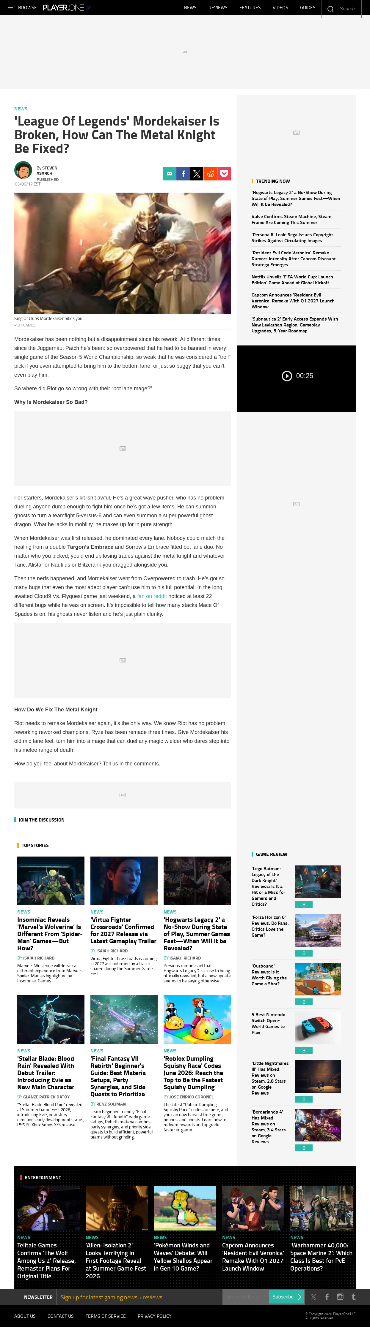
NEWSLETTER (38, 1299)
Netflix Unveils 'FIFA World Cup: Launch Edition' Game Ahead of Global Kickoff (292, 282)
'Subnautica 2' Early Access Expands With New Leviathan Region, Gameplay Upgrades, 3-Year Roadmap (295, 327)
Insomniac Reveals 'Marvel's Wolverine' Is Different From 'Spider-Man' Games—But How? (50, 936)
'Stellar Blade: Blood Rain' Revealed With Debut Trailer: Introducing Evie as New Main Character (45, 1075)
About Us (25, 1320)
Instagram (340, 1299)
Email (169, 176)
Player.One (87, 8)
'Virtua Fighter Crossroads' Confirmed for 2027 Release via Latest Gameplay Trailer (123, 932)
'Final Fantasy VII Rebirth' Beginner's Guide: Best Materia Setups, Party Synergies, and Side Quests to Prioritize (118, 1078)
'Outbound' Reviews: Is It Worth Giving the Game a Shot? (270, 987)
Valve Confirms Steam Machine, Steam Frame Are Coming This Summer (291, 222)
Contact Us (61, 1320)
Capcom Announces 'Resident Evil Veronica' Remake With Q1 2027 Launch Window (293, 303)
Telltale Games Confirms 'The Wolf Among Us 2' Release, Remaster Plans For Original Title (46, 1263)
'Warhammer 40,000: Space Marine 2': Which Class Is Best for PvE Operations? (321, 1259)
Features (250, 9)
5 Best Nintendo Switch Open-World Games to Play (270, 1035)
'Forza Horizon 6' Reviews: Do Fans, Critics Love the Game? (270, 938)
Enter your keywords (330, 9)
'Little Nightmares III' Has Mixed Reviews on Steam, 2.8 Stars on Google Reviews (270, 1084)
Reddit (210, 176)
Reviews (218, 9)
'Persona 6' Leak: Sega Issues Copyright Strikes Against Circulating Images (292, 240)
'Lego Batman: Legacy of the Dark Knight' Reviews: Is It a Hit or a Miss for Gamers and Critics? (270, 889)
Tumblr (353, 1299)
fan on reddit (152, 599)
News (190, 9)
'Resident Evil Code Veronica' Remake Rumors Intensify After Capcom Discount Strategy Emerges (294, 261)
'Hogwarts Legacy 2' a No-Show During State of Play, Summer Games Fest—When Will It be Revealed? (296, 201)
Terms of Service (106, 1320)
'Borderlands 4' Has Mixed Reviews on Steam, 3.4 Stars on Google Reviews (270, 1133)
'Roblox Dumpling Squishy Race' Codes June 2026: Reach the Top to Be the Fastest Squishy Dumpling (193, 1075)
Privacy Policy (155, 1320)
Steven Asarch (47, 173)
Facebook (183, 176)
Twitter (196, 176)
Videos (280, 9)
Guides (308, 9)
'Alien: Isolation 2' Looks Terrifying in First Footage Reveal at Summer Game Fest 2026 (116, 1263)
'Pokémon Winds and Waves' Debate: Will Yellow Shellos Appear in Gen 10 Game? (183, 1259)
